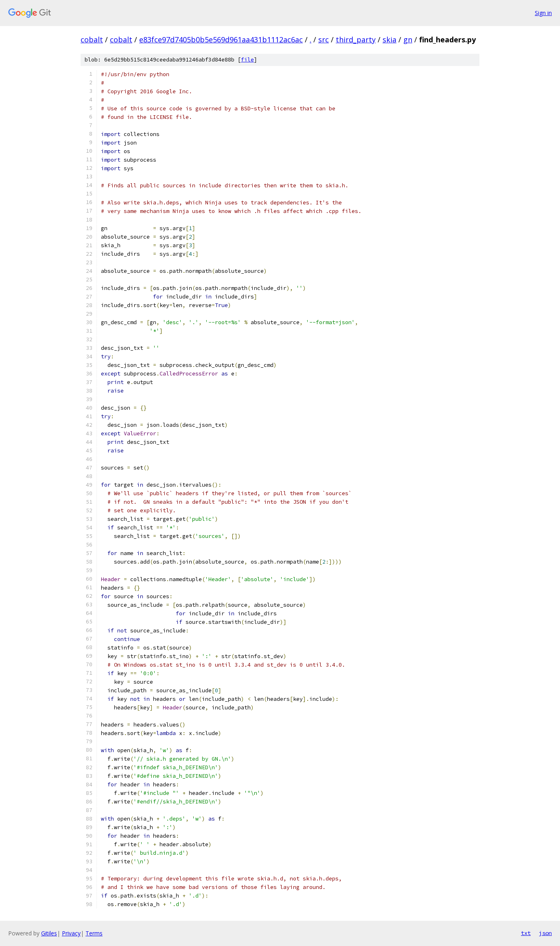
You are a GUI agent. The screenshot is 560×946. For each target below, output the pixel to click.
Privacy (71, 933)
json (545, 933)
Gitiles (49, 933)
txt (526, 933)
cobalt (92, 39)
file (247, 59)
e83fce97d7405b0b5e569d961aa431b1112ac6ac (221, 39)
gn (407, 39)
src (323, 39)
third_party (356, 39)
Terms (94, 933)
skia (389, 39)
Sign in (543, 13)
